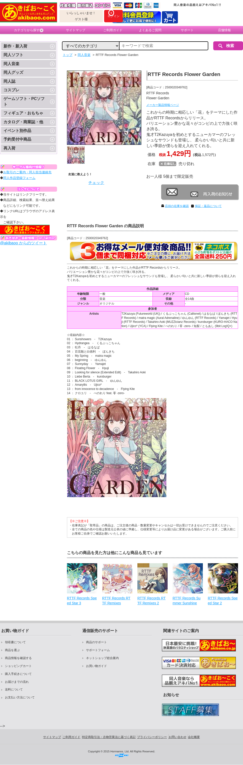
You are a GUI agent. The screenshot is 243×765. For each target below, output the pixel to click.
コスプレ (11, 90)
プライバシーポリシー (152, 737)
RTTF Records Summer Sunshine (187, 600)
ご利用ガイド (112, 30)
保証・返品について (208, 206)
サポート (187, 30)
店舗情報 (224, 30)
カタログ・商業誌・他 (23, 122)
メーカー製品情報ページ (162, 105)
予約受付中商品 (17, 139)
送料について (14, 689)
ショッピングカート (18, 666)
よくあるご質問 (150, 30)
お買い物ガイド (96, 666)
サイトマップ (75, 30)
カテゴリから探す (28, 30)
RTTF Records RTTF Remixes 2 (151, 600)
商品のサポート (96, 642)
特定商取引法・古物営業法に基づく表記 (109, 737)
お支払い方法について (20, 697)
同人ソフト (13, 55)
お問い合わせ (177, 737)
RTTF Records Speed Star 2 (223, 600)
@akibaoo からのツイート (23, 243)
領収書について (15, 642)
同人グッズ (13, 72)
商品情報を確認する (18, 658)
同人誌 (9, 81)
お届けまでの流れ (17, 682)
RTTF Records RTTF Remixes (116, 600)
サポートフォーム (98, 650)
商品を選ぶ (12, 650)
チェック (96, 182)
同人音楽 (11, 64)
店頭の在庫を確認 (177, 206)
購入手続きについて (18, 674)
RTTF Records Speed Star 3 (82, 600)
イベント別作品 (17, 130)
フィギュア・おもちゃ (23, 113)
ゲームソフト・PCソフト (24, 101)
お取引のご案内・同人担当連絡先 (27, 172)
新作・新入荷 (15, 46)
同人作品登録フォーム (19, 178)
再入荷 (9, 148)
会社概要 (194, 737)
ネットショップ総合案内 (102, 658)
